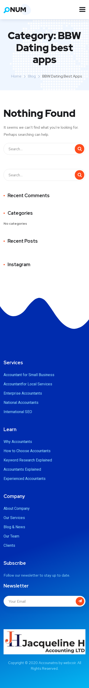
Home (16, 76)
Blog (32, 76)
